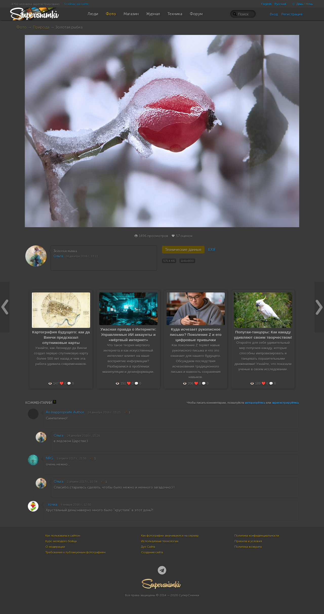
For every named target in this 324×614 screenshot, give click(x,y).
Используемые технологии (159, 541)
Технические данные (183, 249)
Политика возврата (248, 546)
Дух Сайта (148, 546)
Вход (274, 14)
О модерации (55, 546)
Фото (21, 27)
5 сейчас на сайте (76, 4)
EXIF (212, 249)
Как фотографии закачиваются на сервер (170, 535)
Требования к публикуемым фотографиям (75, 552)
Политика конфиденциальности (256, 535)
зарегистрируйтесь (285, 403)
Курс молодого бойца (61, 541)
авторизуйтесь (255, 403)
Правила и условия (248, 541)
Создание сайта (152, 552)
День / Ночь (301, 4)
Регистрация (291, 14)
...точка (51, 504)
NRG (49, 458)
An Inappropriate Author (65, 412)
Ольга (58, 256)
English (266, 4)
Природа (41, 27)
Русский (280, 4)
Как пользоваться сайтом (62, 535)
